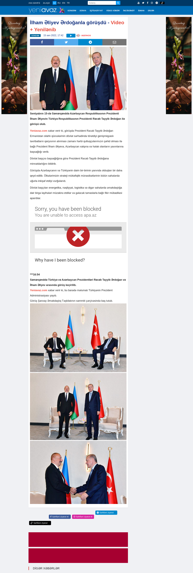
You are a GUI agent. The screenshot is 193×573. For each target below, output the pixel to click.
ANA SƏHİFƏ (34, 3)
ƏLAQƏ (46, 3)
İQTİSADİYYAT (96, 10)
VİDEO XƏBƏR (113, 10)
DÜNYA (83, 10)
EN (63, 3)
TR (68, 3)
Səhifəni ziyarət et (59, 516)
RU (59, 3)
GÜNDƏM (72, 10)
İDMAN (141, 10)
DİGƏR (151, 10)
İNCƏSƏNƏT (129, 10)
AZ (54, 3)
